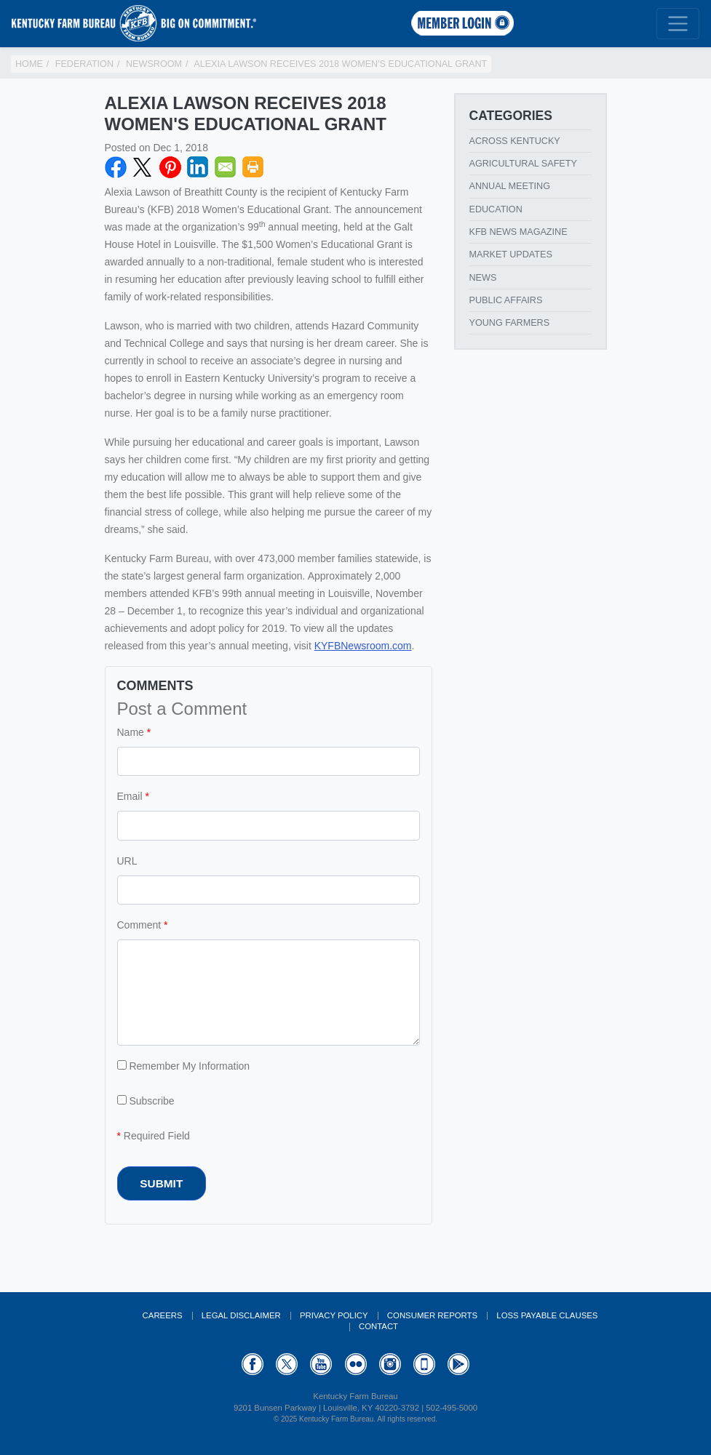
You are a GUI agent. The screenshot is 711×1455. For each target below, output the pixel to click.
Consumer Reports (432, 1315)
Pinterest (170, 167)
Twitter (143, 167)
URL (127, 861)
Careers (163, 1315)
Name (130, 732)
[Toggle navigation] (677, 23)
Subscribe (146, 1101)
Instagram (390, 1364)
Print (253, 167)
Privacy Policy (334, 1315)
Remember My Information (183, 1066)
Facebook (116, 167)
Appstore (424, 1364)
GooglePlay (458, 1364)
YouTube (321, 1364)
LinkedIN (198, 167)
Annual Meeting (510, 186)
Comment (139, 925)
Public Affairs (506, 300)
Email (226, 167)
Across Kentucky (514, 141)
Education (496, 209)
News (483, 278)
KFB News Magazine (518, 232)
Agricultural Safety (523, 164)
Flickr (356, 1364)
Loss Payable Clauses (546, 1315)
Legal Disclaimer (241, 1315)
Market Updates (510, 254)
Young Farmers (509, 323)
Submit (161, 1183)
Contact (378, 1326)
